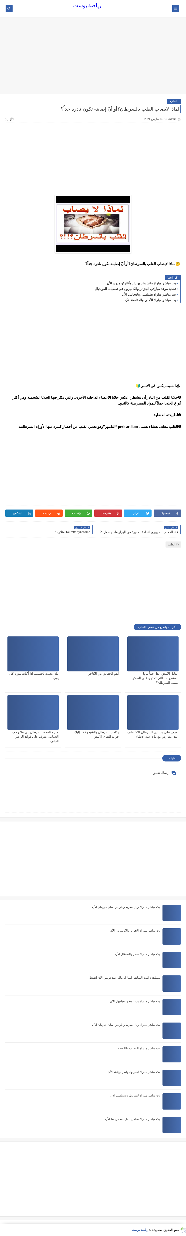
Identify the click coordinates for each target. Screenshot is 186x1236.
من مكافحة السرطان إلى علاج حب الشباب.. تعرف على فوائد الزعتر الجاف (35, 736)
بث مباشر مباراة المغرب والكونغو (139, 1048)
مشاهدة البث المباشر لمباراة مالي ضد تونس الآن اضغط (124, 977)
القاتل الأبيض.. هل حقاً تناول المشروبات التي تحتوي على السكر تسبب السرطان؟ (155, 678)
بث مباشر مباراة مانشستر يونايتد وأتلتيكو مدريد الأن (141, 283)
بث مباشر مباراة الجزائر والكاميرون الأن (135, 930)
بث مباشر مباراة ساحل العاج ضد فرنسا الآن (132, 1119)
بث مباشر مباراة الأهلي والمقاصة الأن (150, 300)
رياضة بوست (87, 5)
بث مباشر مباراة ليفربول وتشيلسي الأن (135, 1095)
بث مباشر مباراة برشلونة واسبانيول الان (135, 1001)
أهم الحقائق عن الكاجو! (103, 673)
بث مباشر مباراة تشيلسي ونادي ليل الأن (149, 294)
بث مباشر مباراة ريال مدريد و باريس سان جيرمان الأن (126, 907)
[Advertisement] (93, 57)
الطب (174, 101)
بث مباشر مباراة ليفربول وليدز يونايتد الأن (134, 1072)
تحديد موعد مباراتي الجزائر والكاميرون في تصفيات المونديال (135, 289)
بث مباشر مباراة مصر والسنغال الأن (137, 954)
